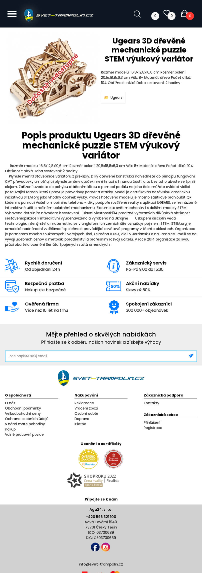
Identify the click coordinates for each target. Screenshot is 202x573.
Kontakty (151, 403)
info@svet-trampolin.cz (101, 564)
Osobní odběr (86, 413)
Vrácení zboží (86, 408)
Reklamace (84, 403)
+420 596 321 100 (101, 516)
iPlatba (80, 424)
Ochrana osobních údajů (26, 418)
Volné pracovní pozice (24, 434)
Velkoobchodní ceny (23, 413)
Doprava (81, 418)
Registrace (153, 427)
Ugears (116, 97)
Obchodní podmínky (23, 408)
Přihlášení (152, 422)
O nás (10, 403)
